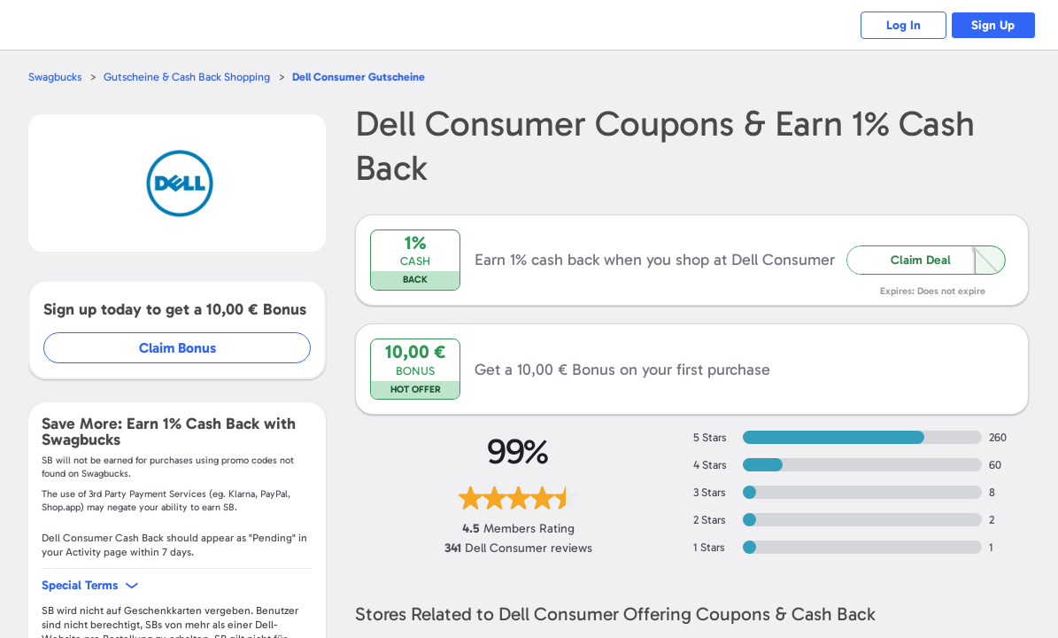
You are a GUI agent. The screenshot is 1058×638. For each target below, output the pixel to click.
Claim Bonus (178, 347)
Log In (899, 25)
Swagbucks (55, 76)
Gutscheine (365, 76)
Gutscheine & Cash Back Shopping (190, 76)
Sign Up (992, 25)
